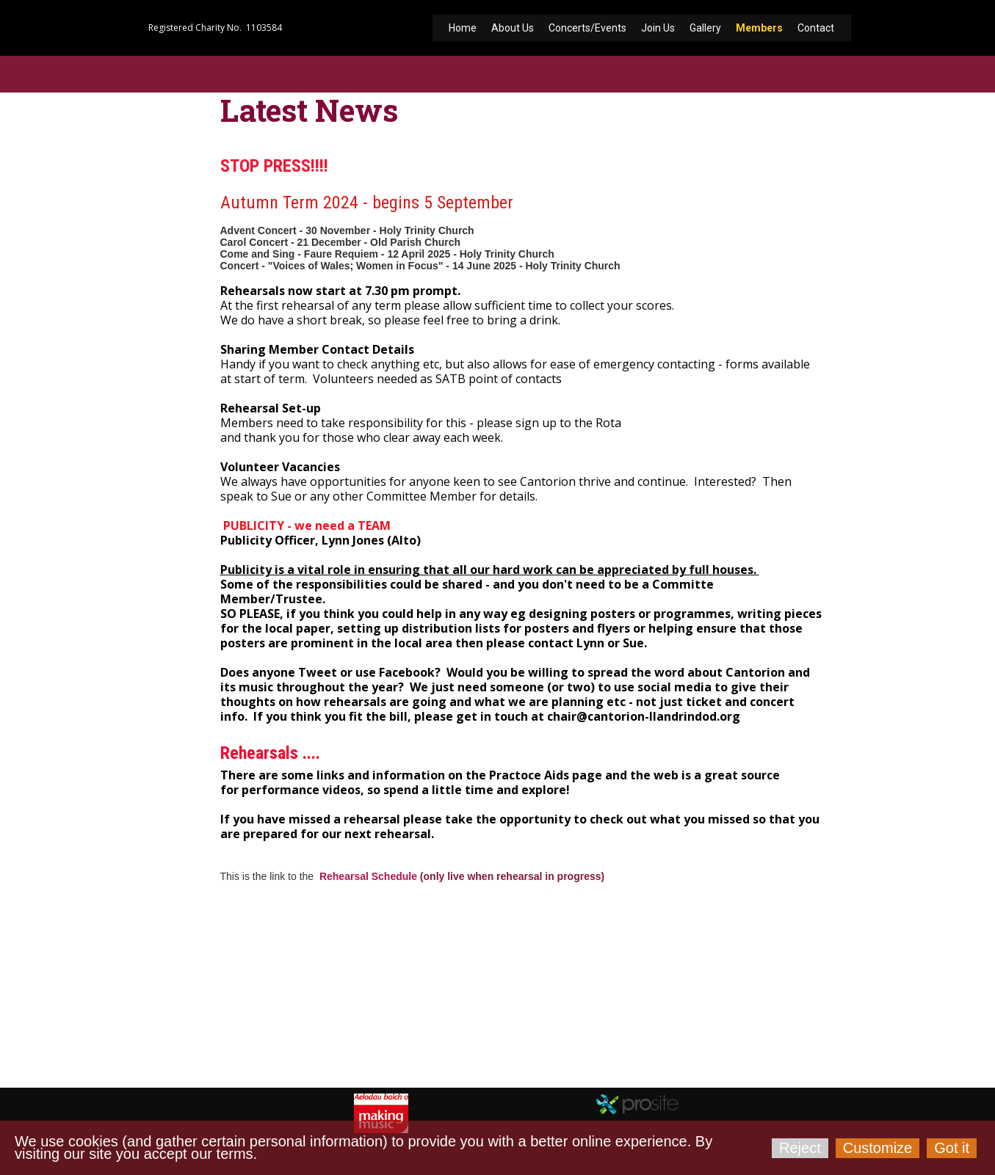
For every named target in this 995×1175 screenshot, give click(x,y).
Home (463, 28)
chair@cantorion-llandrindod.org (316, 1036)
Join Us (658, 28)
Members (759, 28)
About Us (512, 28)
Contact (815, 28)
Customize (877, 1148)
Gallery (705, 28)
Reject (800, 1148)
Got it (951, 1148)
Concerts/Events (587, 28)
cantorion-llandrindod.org (228, 1054)
